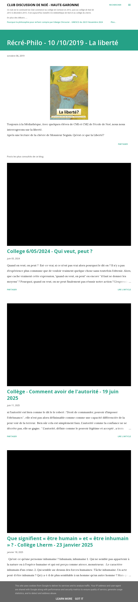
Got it (79, 598)
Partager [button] (123, 144)
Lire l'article (124, 289)
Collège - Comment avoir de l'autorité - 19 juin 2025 (63, 394)
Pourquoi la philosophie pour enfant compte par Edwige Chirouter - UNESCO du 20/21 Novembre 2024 (55, 22)
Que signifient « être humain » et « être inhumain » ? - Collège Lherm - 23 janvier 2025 (68, 541)
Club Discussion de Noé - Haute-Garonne (43, 5)
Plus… (113, 22)
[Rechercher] (115, 4)
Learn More (64, 598)
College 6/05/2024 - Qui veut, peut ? (49, 251)
